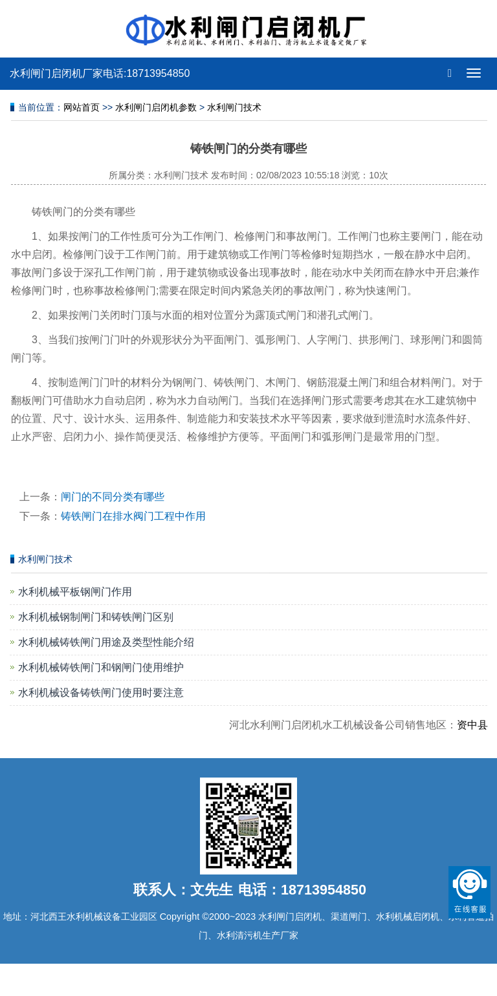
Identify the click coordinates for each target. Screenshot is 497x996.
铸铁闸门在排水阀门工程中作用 (133, 516)
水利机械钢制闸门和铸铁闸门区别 (95, 616)
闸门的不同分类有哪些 (112, 496)
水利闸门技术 (234, 107)
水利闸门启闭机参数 (156, 107)
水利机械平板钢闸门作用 (75, 591)
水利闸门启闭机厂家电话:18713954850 (100, 73)
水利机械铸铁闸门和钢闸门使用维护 (101, 667)
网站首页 (81, 107)
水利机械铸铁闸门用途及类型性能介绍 (106, 642)
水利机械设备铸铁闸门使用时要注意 (101, 692)
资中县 (476, 724)
